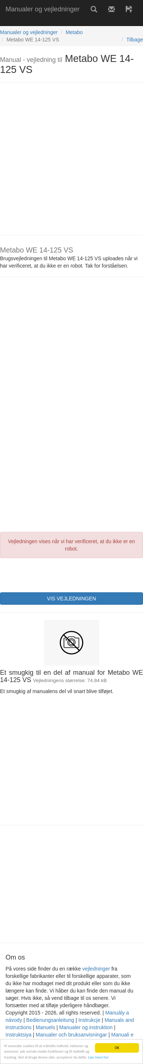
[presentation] (55, 574)
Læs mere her (98, 1057)
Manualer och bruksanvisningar (71, 1035)
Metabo (74, 32)
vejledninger (96, 969)
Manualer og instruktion (86, 1027)
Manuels (45, 1027)
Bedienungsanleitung (50, 1020)
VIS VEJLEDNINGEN (71, 598)
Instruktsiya (19, 1035)
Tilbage (134, 40)
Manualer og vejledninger (43, 9)
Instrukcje (89, 1020)
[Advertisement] (69, 159)
